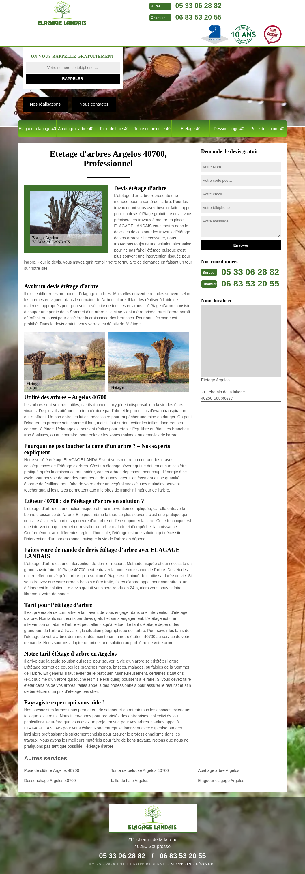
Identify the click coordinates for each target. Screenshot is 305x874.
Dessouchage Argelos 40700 (50, 780)
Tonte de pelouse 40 (152, 128)
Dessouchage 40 (229, 128)
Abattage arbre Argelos (218, 770)
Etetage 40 (191, 128)
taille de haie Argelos (129, 780)
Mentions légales (193, 864)
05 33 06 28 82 (198, 6)
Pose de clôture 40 (267, 128)
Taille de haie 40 (113, 128)
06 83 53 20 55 (198, 17)
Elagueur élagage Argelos (221, 780)
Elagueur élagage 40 (37, 128)
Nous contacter (93, 104)
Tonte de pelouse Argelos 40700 (140, 770)
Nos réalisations (45, 104)
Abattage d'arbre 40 (75, 128)
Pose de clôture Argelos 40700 (51, 770)
